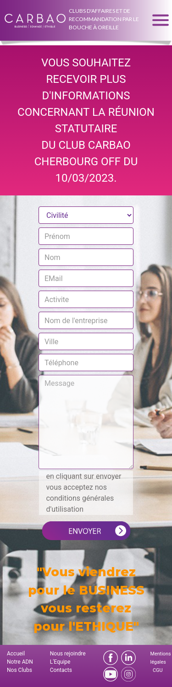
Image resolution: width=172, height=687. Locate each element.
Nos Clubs (19, 670)
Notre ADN (20, 662)
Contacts (61, 670)
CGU (157, 670)
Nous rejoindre (68, 653)
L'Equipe (60, 662)
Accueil (16, 653)
